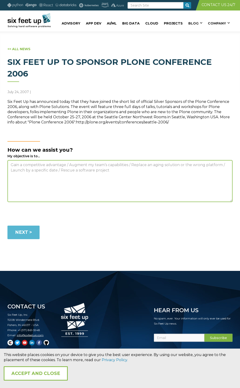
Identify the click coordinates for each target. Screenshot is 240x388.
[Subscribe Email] (179, 341)
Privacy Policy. (115, 360)
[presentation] (42, 215)
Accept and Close (35, 373)
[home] (29, 20)
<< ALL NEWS (18, 49)
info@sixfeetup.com (30, 338)
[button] (195, 23)
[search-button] (187, 5)
